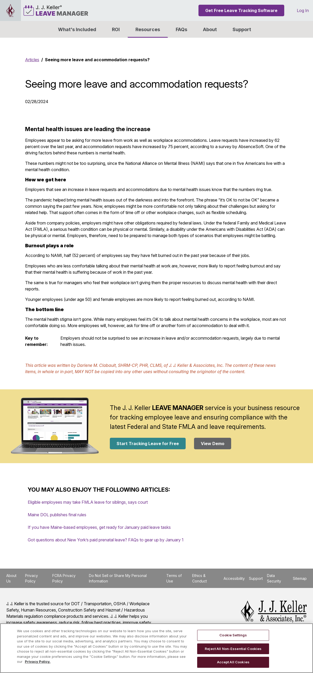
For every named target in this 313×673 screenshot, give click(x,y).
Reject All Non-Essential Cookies (233, 649)
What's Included (77, 29)
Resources (147, 29)
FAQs (181, 29)
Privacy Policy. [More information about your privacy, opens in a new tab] (37, 661)
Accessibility (234, 578)
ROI (116, 29)
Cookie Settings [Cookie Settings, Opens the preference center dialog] (233, 635)
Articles (32, 59)
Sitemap (300, 578)
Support (241, 29)
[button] (210, 29)
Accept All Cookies (233, 662)
